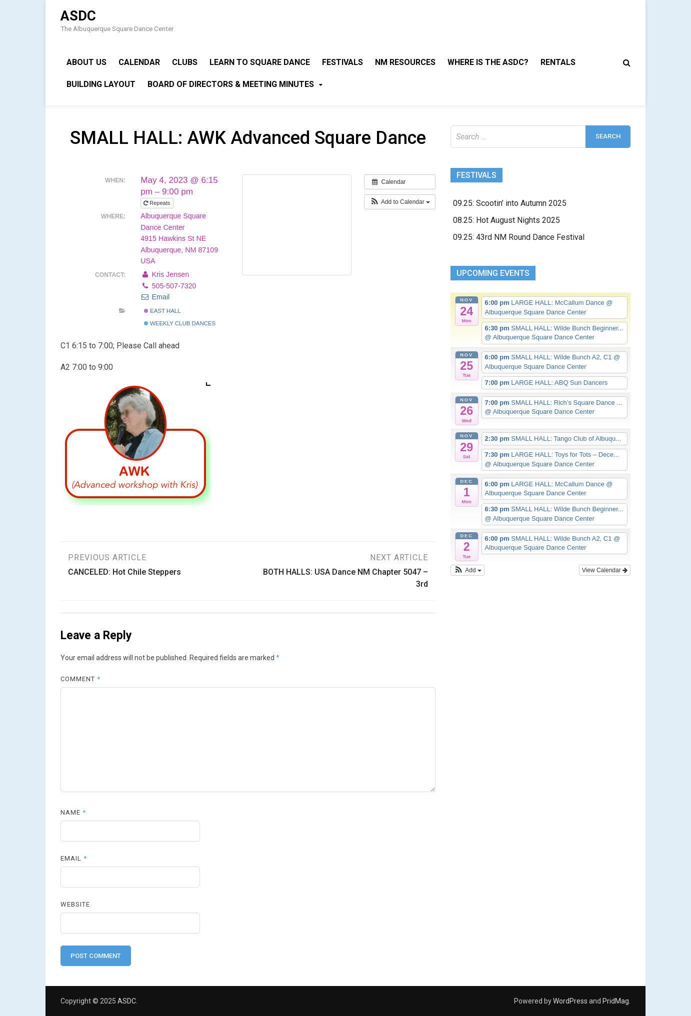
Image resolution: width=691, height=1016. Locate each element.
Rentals (558, 62)
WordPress (570, 1001)
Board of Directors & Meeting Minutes (231, 84)
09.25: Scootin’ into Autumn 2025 (509, 203)
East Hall (162, 311)
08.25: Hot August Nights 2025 (506, 220)
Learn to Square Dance (260, 62)
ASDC (78, 16)
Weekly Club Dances (180, 323)
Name (73, 812)
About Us (86, 62)
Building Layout (101, 84)
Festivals (342, 62)
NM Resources (405, 62)
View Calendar (605, 570)
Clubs (185, 62)
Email (155, 297)
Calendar (139, 62)
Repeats (158, 203)
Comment (80, 679)
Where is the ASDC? (488, 62)
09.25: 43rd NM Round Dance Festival (518, 237)
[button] (399, 202)
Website (75, 904)
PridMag (615, 1001)
